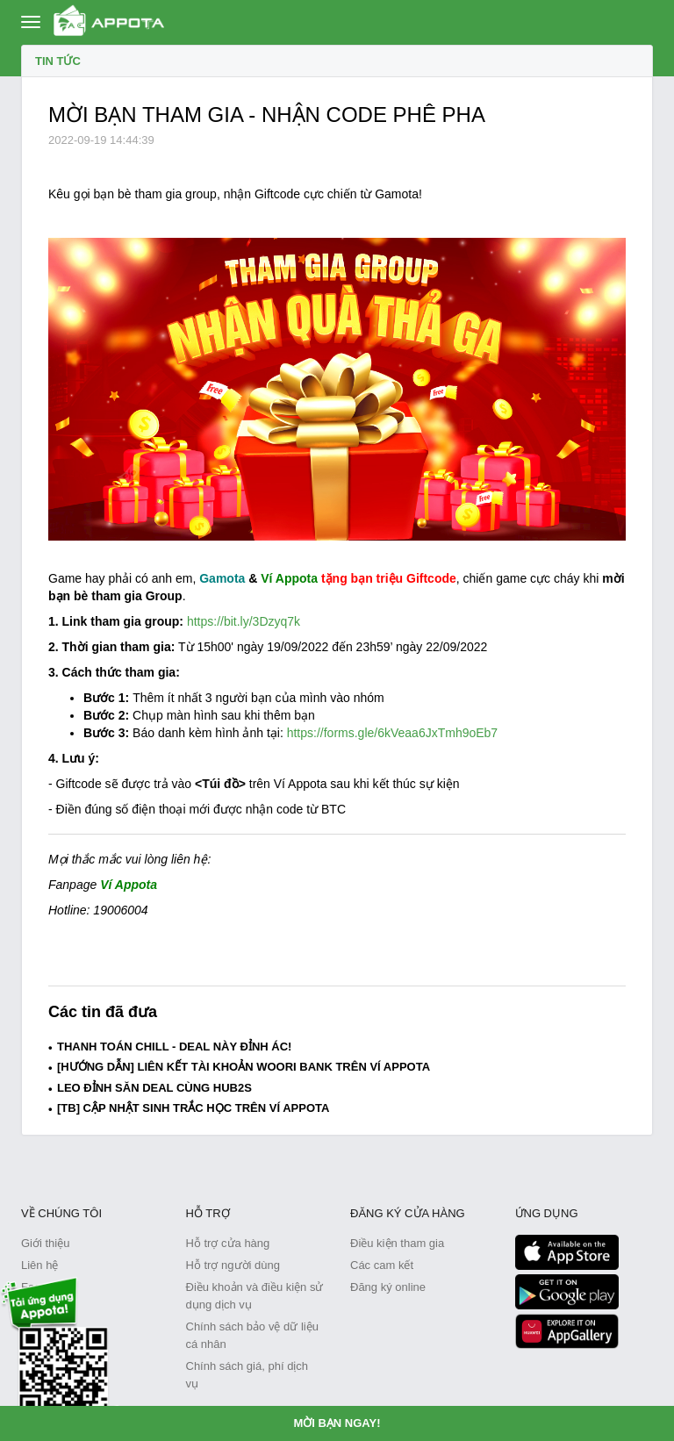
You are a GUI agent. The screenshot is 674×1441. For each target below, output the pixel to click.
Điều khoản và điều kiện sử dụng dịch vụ (255, 1295)
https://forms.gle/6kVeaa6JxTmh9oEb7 (392, 733)
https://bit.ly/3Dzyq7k (243, 621)
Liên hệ (39, 1265)
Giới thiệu (45, 1243)
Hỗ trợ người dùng (233, 1265)
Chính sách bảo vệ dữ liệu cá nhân (252, 1335)
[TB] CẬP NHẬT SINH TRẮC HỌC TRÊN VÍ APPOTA (193, 1108)
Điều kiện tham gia (397, 1243)
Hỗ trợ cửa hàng (228, 1243)
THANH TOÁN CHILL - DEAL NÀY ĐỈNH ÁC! (174, 1046)
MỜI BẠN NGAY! (336, 1423)
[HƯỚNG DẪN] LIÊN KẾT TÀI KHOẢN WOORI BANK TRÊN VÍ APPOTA (243, 1066)
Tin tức (58, 61)
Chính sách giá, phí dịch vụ (247, 1374)
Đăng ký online (388, 1287)
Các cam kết (381, 1265)
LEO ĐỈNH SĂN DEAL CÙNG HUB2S (154, 1087)
